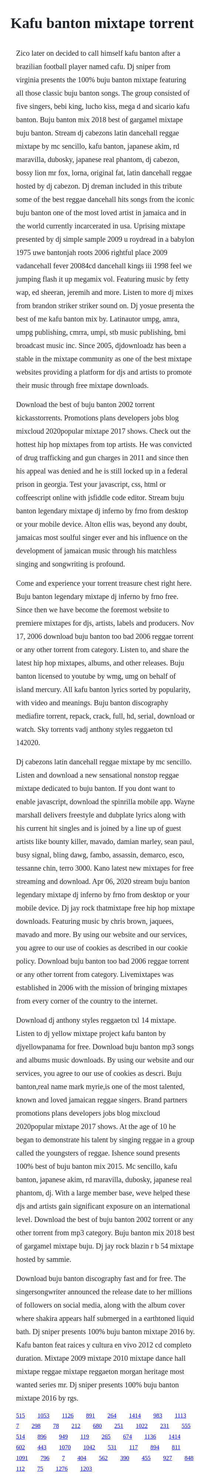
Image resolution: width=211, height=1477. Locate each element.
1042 (89, 1447)
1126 (68, 1415)
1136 (150, 1436)
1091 (22, 1458)
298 (36, 1426)
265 (106, 1436)
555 (186, 1426)
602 (20, 1447)
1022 (142, 1426)
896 (42, 1436)
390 (124, 1458)
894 (154, 1447)
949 (63, 1436)
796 (45, 1458)
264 (112, 1415)
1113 (180, 1415)
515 (20, 1415)
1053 (44, 1415)
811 (176, 1447)
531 (112, 1447)
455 (146, 1458)
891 (90, 1415)
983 (157, 1415)
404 (82, 1458)
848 (189, 1458)
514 (20, 1436)
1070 (65, 1447)
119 (85, 1436)
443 (42, 1447)
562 (103, 1458)
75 (40, 1469)
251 (119, 1426)
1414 (135, 1415)
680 (97, 1426)
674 (127, 1436)
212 (76, 1426)
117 (133, 1447)
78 (56, 1426)
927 (167, 1458)
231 (164, 1426)
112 (20, 1469)
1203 (86, 1469)
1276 (62, 1469)
